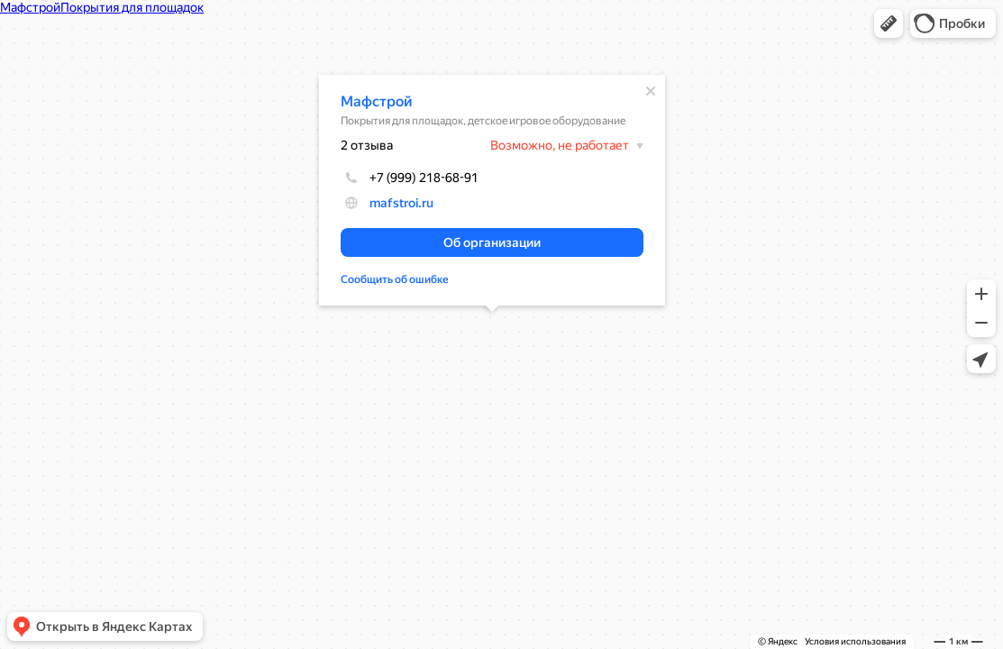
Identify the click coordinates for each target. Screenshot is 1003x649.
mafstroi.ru (401, 203)
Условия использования (855, 641)
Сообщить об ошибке (395, 279)
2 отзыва (367, 145)
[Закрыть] (650, 91)
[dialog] (492, 190)
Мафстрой (377, 101)
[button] (888, 23)
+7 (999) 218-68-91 (410, 177)
